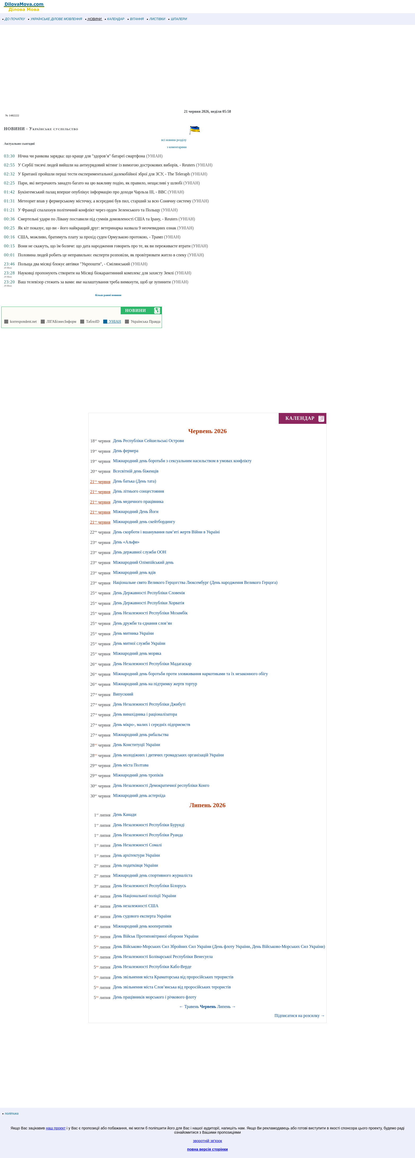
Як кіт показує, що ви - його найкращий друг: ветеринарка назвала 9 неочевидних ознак (97, 228)
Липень (224, 1006)
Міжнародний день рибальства (141, 734)
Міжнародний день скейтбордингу (144, 521)
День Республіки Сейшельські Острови (148, 440)
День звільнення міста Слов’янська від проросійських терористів (172, 987)
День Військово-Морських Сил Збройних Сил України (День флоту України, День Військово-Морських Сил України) (219, 946)
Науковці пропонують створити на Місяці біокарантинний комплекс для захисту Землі (96, 273)
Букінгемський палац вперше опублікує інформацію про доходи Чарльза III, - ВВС (92, 192)
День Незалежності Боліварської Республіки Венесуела (163, 956)
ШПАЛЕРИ (178, 19)
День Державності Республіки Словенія (149, 593)
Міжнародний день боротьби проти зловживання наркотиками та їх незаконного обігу (190, 673)
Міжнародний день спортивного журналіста (152, 875)
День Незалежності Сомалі (137, 845)
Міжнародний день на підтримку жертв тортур (155, 684)
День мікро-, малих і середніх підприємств (151, 724)
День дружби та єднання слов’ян (142, 623)
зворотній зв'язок (207, 1141)
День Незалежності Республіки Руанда (148, 835)
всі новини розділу (174, 140)
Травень (191, 1006)
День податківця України (135, 865)
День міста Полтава (130, 765)
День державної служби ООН (139, 552)
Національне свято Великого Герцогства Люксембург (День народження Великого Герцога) (195, 582)
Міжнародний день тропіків (138, 775)
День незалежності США (136, 905)
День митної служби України (139, 643)
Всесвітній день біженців (136, 471)
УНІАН (114, 322)
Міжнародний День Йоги (136, 511)
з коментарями (177, 147)
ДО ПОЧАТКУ (14, 19)
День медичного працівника (138, 501)
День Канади (124, 814)
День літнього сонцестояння (138, 491)
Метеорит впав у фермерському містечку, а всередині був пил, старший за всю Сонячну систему (104, 201)
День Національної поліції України (144, 895)
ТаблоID (91, 322)
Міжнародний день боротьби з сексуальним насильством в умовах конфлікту (182, 460)
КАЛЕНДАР (114, 19)
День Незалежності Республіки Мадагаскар (152, 663)
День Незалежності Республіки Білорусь (149, 885)
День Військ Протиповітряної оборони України (156, 936)
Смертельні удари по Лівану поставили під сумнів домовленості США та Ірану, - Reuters (97, 219)
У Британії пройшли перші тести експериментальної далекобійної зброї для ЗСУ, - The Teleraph (104, 174)
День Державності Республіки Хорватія (148, 603)
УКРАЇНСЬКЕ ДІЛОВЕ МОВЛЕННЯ (55, 19)
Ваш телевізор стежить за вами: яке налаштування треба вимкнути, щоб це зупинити (94, 282)
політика (10, 1113)
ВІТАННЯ (136, 19)
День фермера (125, 450)
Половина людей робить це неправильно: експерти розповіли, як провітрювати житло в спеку (102, 255)
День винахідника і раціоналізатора (145, 714)
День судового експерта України (142, 916)
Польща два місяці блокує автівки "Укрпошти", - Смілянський (74, 264)
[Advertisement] (159, 67)
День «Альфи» (126, 542)
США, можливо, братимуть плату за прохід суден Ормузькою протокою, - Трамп (90, 237)
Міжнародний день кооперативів (142, 926)
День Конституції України (136, 744)
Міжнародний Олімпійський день (143, 562)
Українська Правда (144, 322)
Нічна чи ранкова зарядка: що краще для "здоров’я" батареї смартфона (81, 156)
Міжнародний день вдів (134, 572)
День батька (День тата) (134, 481)
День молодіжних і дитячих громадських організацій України (168, 755)
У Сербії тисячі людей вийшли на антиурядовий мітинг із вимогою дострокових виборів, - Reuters (106, 165)
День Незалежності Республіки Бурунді (148, 825)
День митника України (133, 633)
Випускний (123, 694)
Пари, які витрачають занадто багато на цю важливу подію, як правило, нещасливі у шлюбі (100, 183)
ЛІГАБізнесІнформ (60, 322)
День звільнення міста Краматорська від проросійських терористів (173, 977)
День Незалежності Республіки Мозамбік (150, 613)
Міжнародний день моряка (137, 653)
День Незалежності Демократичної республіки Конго (161, 785)
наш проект (55, 1128)
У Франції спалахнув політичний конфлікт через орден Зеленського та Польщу (89, 210)
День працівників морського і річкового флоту (154, 997)
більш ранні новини (108, 295)
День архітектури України (136, 855)
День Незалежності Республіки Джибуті (149, 704)
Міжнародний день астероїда (139, 795)
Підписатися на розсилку (299, 1015)
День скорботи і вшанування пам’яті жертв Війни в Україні (166, 532)
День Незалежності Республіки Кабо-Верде (152, 966)
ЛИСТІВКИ (156, 19)
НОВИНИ (93, 19)
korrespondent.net (22, 322)
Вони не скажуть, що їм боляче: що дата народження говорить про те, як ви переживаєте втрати (104, 246)
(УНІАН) (154, 156)
